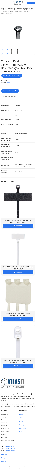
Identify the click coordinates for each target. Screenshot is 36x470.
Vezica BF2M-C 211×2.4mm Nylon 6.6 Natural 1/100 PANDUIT (18, 268)
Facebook (4, 454)
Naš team (4, 425)
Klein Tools (22, 428)
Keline (21, 421)
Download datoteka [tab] (9, 96)
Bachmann (22, 432)
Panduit (21, 414)
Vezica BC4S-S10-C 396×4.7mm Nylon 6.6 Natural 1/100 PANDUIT (18, 361)
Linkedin (3, 461)
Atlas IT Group (5, 428)
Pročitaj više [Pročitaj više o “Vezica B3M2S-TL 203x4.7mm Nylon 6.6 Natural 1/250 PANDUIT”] (18, 319)
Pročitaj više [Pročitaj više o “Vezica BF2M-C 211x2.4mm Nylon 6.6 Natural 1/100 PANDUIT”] (18, 272)
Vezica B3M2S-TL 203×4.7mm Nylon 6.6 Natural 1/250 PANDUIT (18, 315)
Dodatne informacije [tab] (10, 91)
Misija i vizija (5, 431)
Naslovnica (4, 414)
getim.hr (26, 466)
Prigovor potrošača (23, 468)
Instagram (4, 458)
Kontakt (3, 434)
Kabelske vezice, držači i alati (20, 10)
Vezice (31, 10)
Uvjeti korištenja (12, 468)
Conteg (21, 425)
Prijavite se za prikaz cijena (11, 75)
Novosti (3, 420)
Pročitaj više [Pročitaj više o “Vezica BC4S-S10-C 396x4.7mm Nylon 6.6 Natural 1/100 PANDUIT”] (18, 366)
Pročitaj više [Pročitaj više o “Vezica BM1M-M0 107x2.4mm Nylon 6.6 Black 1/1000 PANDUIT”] (18, 225)
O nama (3, 417)
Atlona (21, 418)
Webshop (9, 8)
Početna (3, 8)
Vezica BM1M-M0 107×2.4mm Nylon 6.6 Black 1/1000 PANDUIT (18, 221)
